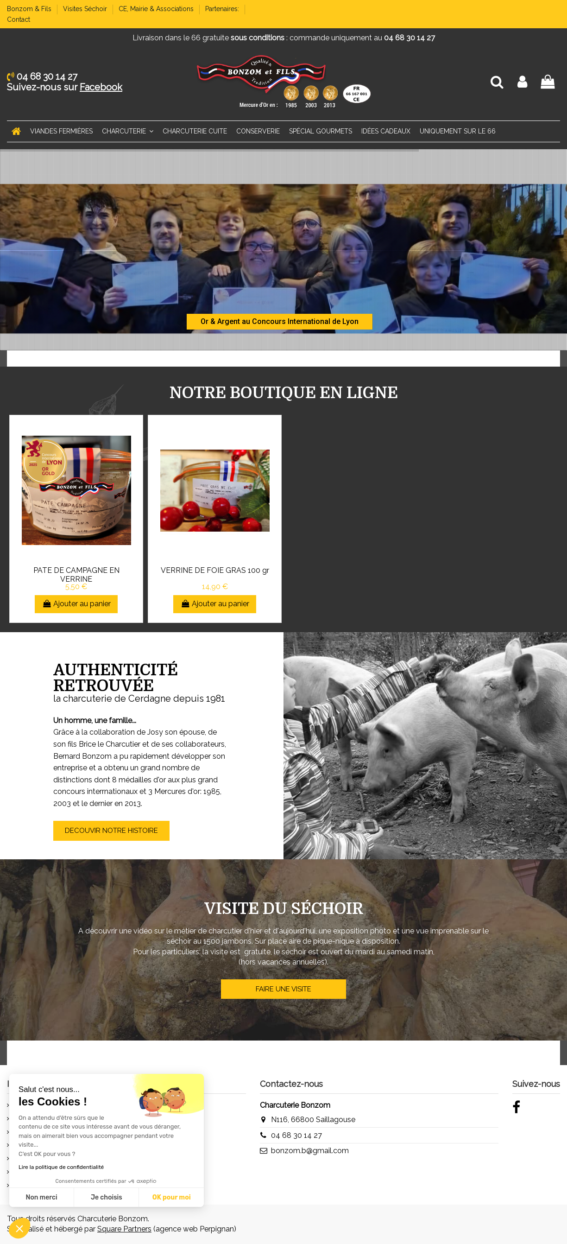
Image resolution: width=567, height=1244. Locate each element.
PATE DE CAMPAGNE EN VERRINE (76, 575)
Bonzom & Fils (30, 9)
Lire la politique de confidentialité (61, 1167)
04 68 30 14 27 (296, 1135)
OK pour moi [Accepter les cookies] (171, 1197)
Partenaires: (223, 9)
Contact (18, 19)
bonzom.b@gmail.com (310, 1150)
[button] (19, 1228)
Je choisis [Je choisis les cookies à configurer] (106, 1197)
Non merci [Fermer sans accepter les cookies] (41, 1197)
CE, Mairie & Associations (157, 9)
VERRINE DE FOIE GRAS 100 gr (215, 570)
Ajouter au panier (76, 603)
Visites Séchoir (86, 9)
